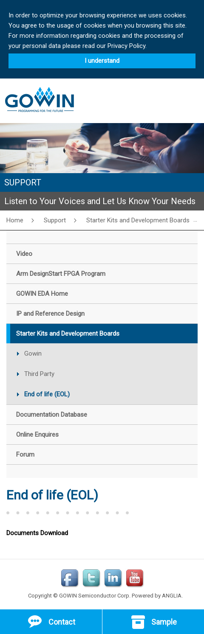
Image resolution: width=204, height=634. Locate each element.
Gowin (33, 353)
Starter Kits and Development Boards (138, 220)
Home (14, 220)
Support (55, 220)
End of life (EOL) (47, 394)
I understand (102, 61)
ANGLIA (171, 595)
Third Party (39, 374)
